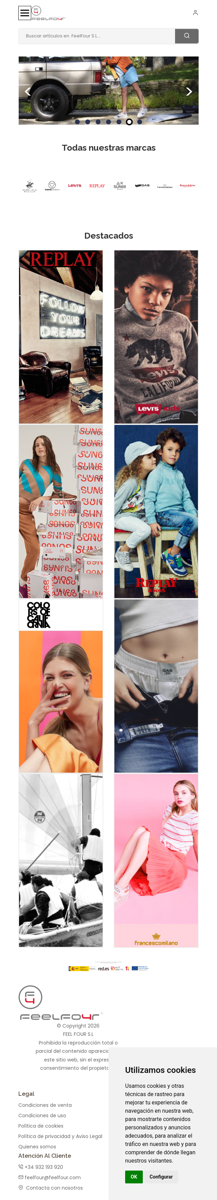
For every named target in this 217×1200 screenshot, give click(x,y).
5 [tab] (118, 121)
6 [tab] (129, 121)
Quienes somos (37, 1143)
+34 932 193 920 (40, 1163)
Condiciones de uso (42, 1112)
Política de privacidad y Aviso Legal (60, 1132)
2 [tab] (87, 121)
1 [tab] (77, 121)
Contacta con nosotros (50, 1184)
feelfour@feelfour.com (49, 1174)
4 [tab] (108, 121)
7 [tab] (139, 121)
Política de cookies (40, 1122)
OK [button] (134, 1177)
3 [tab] (98, 121)
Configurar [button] (161, 1177)
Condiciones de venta (45, 1101)
